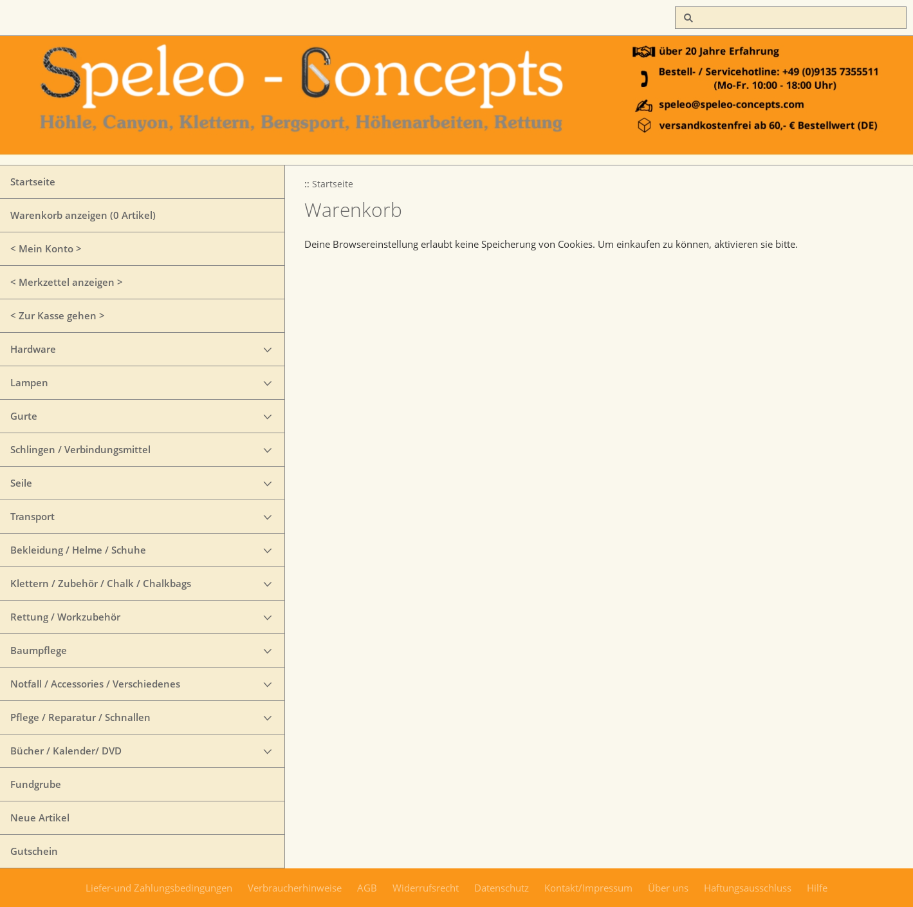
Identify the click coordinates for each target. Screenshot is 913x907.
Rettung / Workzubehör (65, 616)
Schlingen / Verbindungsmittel (80, 449)
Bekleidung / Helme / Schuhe (78, 549)
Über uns (668, 887)
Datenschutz (501, 887)
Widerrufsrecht (425, 887)
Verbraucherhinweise (295, 887)
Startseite (32, 181)
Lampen (29, 382)
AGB (367, 887)
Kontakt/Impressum (588, 887)
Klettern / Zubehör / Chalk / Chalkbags (100, 583)
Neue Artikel (39, 817)
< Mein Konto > (46, 248)
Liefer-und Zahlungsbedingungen (159, 887)
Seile (21, 482)
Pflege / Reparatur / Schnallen (80, 717)
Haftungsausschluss (747, 887)
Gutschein (34, 851)
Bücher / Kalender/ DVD (66, 750)
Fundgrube (35, 784)
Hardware (33, 348)
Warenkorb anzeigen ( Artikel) (83, 215)
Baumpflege (38, 650)
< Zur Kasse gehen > (57, 315)
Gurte (23, 415)
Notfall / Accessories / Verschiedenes (95, 683)
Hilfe (817, 887)
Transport (32, 516)
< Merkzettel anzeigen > (66, 282)
